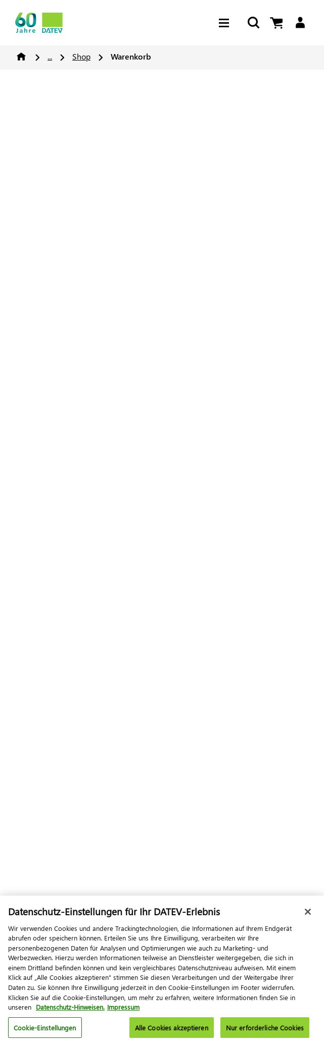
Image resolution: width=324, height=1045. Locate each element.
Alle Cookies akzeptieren (171, 1030)
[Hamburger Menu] (226, 23)
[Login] (300, 23)
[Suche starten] (253, 23)
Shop (81, 56)
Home (21, 56)
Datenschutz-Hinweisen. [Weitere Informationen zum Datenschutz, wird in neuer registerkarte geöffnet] (70, 1010)
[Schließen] (308, 915)
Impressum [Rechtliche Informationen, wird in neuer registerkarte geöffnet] (123, 1010)
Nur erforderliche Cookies (265, 1030)
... (50, 56)
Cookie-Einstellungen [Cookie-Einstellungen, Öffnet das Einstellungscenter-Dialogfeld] (45, 1030)
